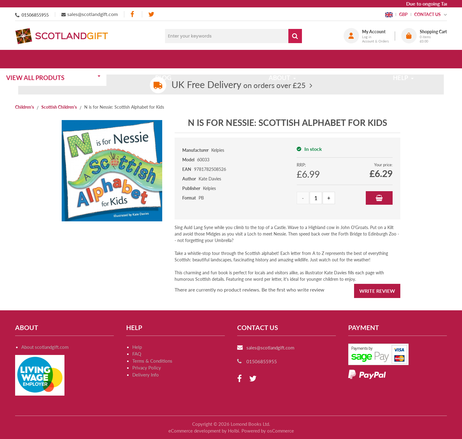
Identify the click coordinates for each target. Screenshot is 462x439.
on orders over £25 (238, 85)
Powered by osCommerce (267, 430)
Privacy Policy (146, 367)
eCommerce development (194, 430)
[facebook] (133, 14)
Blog (173, 59)
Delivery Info (145, 374)
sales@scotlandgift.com (92, 14)
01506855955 (35, 15)
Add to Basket (379, 198)
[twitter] (151, 14)
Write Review (377, 291)
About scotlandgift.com (44, 347)
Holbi (233, 430)
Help (137, 347)
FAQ (136, 353)
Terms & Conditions (152, 361)
